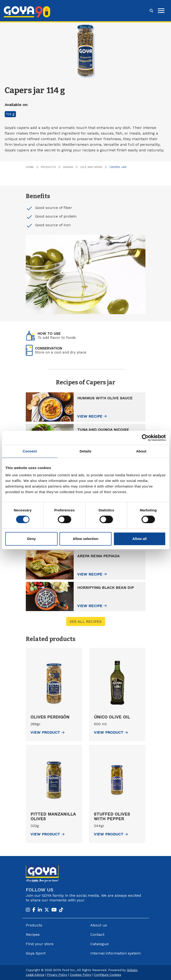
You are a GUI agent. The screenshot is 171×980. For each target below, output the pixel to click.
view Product (47, 732)
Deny (31, 539)
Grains (68, 167)
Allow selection (85, 539)
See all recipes (86, 621)
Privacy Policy (57, 974)
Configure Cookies (107, 974)
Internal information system (115, 953)
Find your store (39, 944)
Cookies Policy (80, 974)
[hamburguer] (161, 10)
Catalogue (99, 944)
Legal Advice (35, 974)
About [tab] (141, 451)
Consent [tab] (30, 451)
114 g (10, 114)
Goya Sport (36, 953)
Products (48, 167)
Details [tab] (85, 451)
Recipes (33, 934)
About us (98, 925)
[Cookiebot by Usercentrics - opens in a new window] (145, 437)
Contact (97, 934)
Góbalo (132, 970)
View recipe (89, 416)
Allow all (139, 539)
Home (30, 167)
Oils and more (91, 167)
